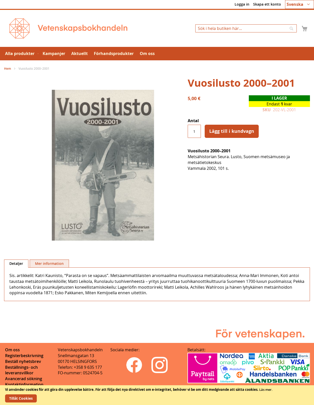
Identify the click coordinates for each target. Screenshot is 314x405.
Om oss (12, 350)
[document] (157, 395)
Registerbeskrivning (24, 355)
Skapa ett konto (267, 4)
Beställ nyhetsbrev (23, 361)
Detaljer (16, 263)
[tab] (16, 264)
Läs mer (265, 389)
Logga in (242, 4)
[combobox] (246, 28)
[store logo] (68, 28)
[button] (299, 4)
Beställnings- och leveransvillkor (21, 370)
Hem (7, 68)
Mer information (49, 263)
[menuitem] (21, 53)
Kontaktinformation (24, 384)
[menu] (157, 53)
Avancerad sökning (23, 378)
